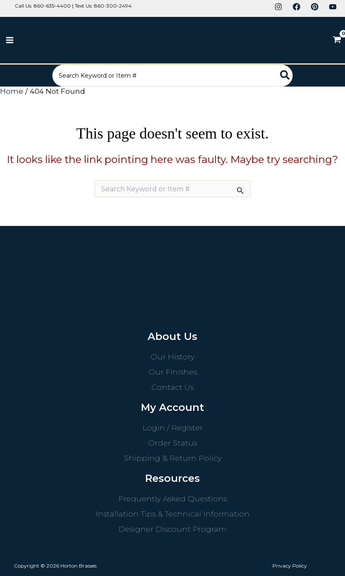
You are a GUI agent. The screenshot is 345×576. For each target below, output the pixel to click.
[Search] (303, 75)
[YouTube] (333, 7)
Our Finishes (172, 372)
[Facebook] (296, 7)
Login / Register (173, 427)
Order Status (172, 443)
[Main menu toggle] (9, 40)
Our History (172, 356)
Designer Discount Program (172, 529)
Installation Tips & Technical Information (173, 514)
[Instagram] (278, 7)
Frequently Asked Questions (173, 498)
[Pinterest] (314, 7)
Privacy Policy (289, 565)
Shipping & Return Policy (172, 458)
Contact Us (172, 387)
